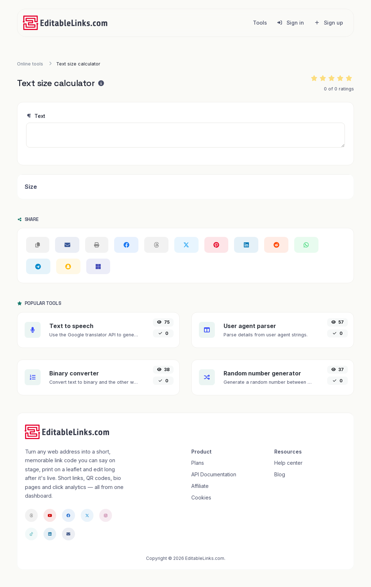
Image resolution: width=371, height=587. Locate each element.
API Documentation (213, 474)
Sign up (328, 23)
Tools (260, 23)
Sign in (290, 23)
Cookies (201, 497)
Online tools (30, 64)
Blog (279, 474)
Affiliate (200, 486)
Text (35, 116)
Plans (197, 463)
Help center (288, 463)
